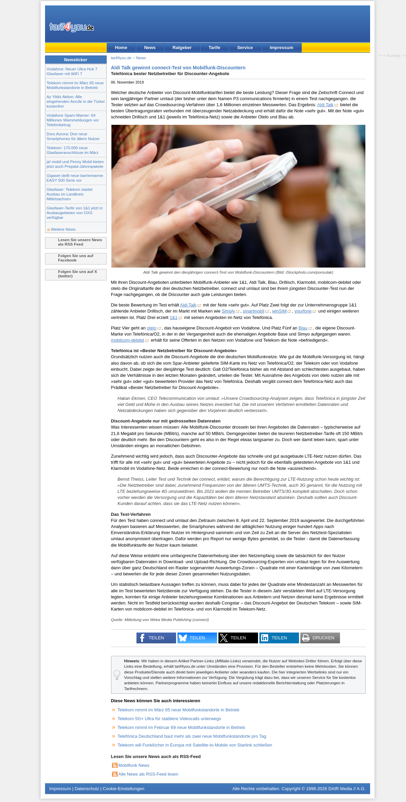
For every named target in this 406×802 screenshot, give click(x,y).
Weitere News (63, 229)
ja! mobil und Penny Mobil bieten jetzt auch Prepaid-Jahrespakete (75, 163)
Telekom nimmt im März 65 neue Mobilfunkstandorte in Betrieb (75, 85)
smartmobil (253, 311)
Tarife (214, 47)
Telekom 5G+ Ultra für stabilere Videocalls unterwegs (169, 718)
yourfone (303, 311)
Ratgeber (182, 47)
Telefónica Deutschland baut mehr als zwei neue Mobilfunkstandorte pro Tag (191, 736)
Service (245, 47)
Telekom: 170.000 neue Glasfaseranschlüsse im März (73, 150)
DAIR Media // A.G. (347, 788)
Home (121, 47)
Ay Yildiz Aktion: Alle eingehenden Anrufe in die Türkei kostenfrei (76, 101)
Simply (228, 311)
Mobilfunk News (134, 765)
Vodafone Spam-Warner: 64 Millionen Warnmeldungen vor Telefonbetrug (73, 120)
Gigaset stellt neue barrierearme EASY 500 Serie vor (75, 177)
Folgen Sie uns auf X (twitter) (77, 273)
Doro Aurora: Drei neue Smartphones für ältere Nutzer (73, 136)
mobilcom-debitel (127, 340)
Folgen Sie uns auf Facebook (75, 257)
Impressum (281, 47)
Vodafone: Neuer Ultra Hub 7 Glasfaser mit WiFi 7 (72, 71)
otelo (151, 327)
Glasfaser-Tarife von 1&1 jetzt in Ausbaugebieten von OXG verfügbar (75, 213)
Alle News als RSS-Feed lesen (148, 774)
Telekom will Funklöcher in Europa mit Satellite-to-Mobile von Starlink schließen (194, 745)
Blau (303, 327)
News (150, 47)
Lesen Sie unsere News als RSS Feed (80, 241)
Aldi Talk (325, 104)
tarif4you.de (121, 57)
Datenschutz (86, 788)
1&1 (173, 317)
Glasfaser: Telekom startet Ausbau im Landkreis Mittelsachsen (70, 194)
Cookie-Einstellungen (123, 788)
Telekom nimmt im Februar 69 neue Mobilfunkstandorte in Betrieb (181, 727)
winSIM (279, 311)
